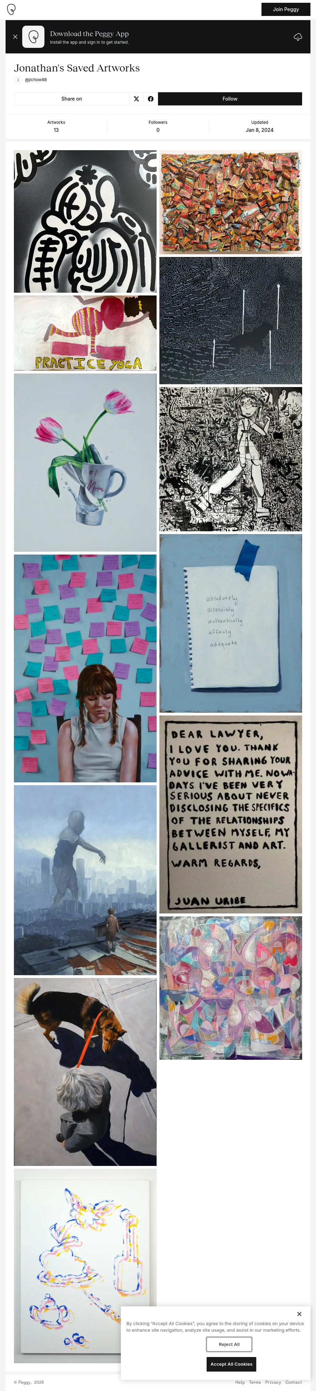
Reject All (229, 1344)
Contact (293, 1382)
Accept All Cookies (231, 1364)
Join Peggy (286, 9)
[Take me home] (11, 9)
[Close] (299, 1314)
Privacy (273, 1382)
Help (240, 1382)
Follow (230, 99)
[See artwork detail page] (85, 221)
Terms (255, 1382)
